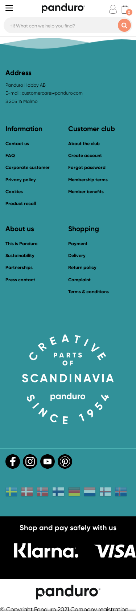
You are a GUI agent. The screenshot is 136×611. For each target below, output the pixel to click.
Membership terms (88, 179)
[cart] (125, 9)
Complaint (79, 279)
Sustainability (19, 255)
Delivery (77, 255)
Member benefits (86, 191)
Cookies (14, 191)
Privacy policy (20, 179)
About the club (84, 143)
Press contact (20, 279)
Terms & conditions (88, 291)
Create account (85, 155)
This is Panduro (21, 243)
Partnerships (19, 267)
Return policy (82, 267)
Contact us (17, 143)
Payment (77, 243)
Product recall (20, 203)
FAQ (10, 155)
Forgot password (87, 167)
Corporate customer (27, 167)
